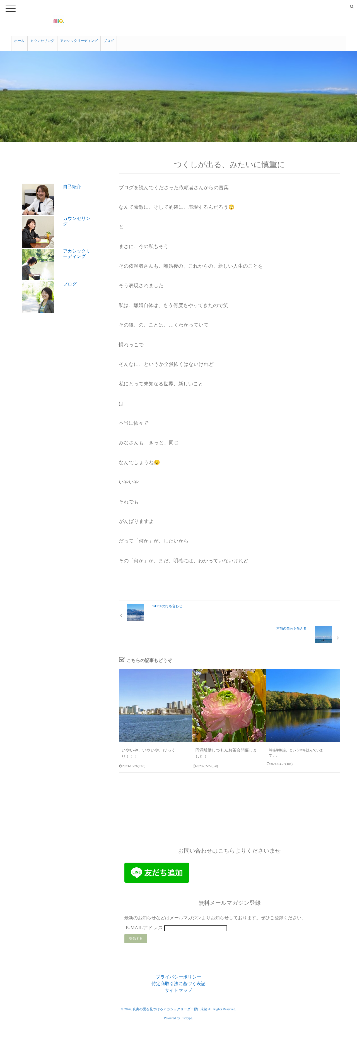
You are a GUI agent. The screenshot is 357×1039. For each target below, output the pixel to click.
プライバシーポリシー (178, 952)
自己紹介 (72, 182)
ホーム (19, 39)
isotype (187, 993)
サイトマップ (178, 965)
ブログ (108, 39)
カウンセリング (42, 39)
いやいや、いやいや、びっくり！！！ (150, 728)
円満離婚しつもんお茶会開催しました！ (225, 728)
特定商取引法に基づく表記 (178, 959)
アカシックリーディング (79, 39)
